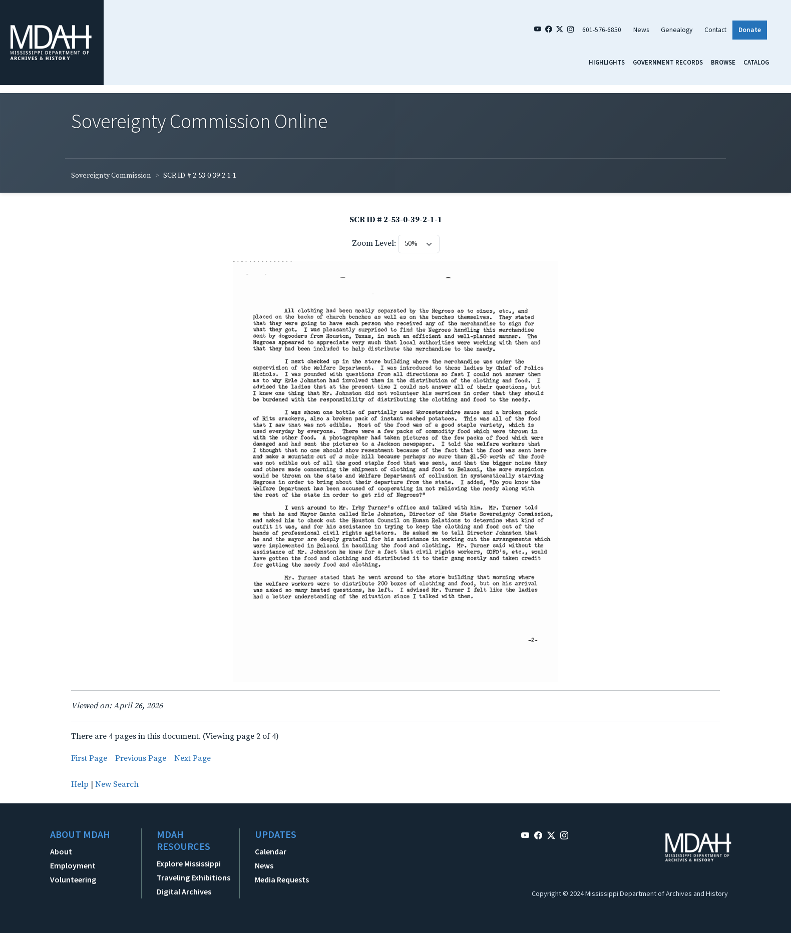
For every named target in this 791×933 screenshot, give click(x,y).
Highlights (607, 62)
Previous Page (140, 758)
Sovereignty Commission (111, 175)
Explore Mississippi (189, 863)
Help (80, 784)
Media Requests (282, 879)
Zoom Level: (374, 243)
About (61, 851)
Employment (73, 865)
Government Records (668, 62)
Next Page (192, 758)
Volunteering (73, 879)
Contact (715, 30)
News (641, 30)
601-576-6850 (601, 30)
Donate (749, 30)
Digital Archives (184, 891)
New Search (117, 784)
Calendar (270, 851)
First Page (89, 758)
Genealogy (676, 30)
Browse (723, 62)
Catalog (756, 62)
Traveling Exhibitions (193, 877)
